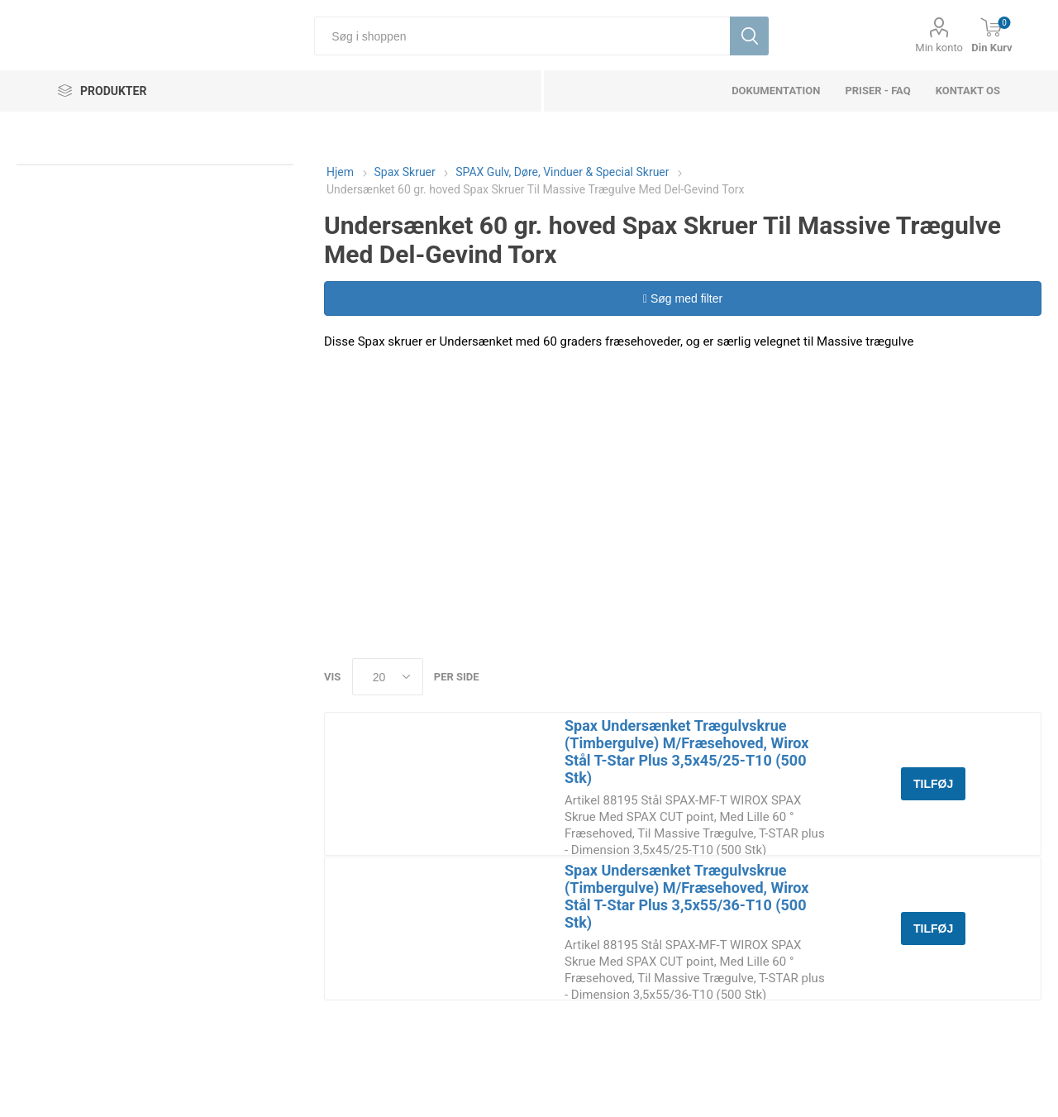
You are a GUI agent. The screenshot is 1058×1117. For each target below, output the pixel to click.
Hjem (340, 172)
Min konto (939, 47)
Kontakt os (968, 90)
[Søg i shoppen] (522, 36)
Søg (749, 36)
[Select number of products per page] (387, 676)
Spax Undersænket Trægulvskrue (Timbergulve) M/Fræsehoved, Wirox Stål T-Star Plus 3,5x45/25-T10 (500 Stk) (686, 751)
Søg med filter (682, 298)
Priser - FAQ (877, 90)
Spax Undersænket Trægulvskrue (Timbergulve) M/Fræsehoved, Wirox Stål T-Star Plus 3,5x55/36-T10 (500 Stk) (686, 896)
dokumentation (776, 90)
